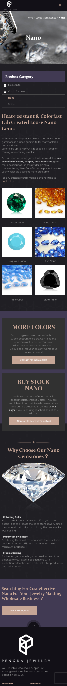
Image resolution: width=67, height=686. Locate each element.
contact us (8, 181)
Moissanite (14, 85)
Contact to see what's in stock (34, 421)
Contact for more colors (33, 360)
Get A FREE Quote (19, 610)
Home (30, 17)
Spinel (11, 104)
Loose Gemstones (46, 17)
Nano (11, 97)
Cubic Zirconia (16, 91)
